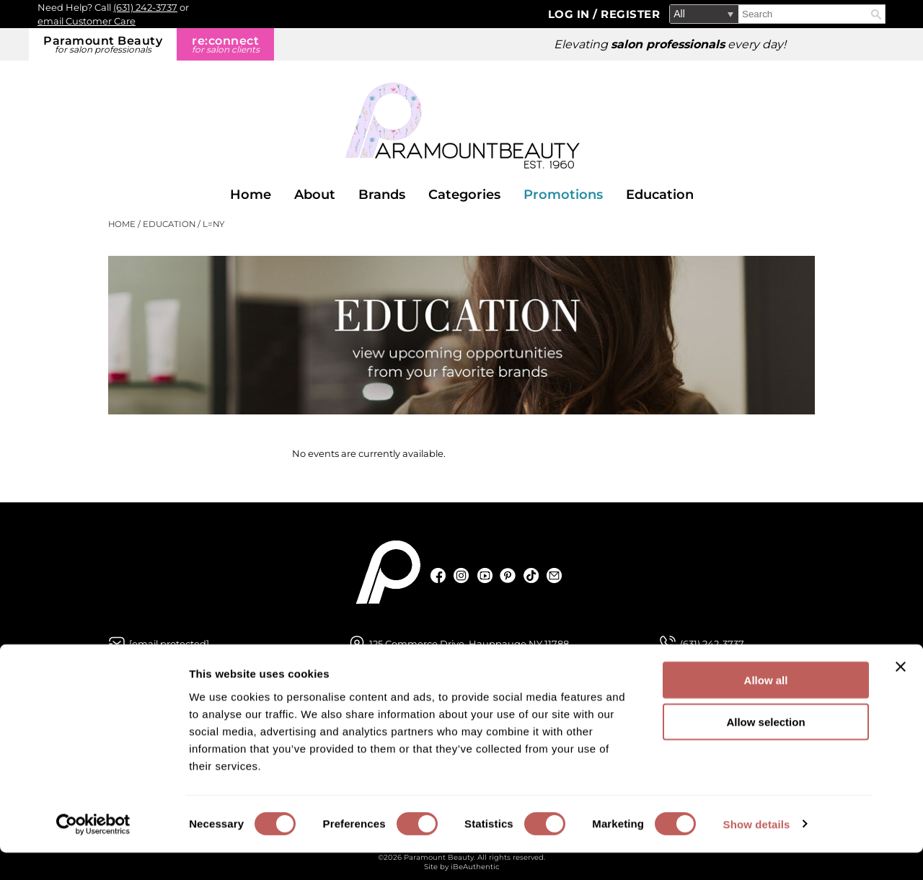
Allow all (766, 707)
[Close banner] (901, 694)
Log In (570, 14)
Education (660, 195)
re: (225, 44)
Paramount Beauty (102, 44)
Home (250, 195)
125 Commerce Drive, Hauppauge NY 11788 (469, 643)
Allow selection (765, 750)
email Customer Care (86, 21)
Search (876, 14)
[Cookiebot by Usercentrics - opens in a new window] (93, 852)
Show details (756, 851)
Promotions (563, 195)
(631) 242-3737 (145, 7)
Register (630, 14)
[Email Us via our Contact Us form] (169, 643)
